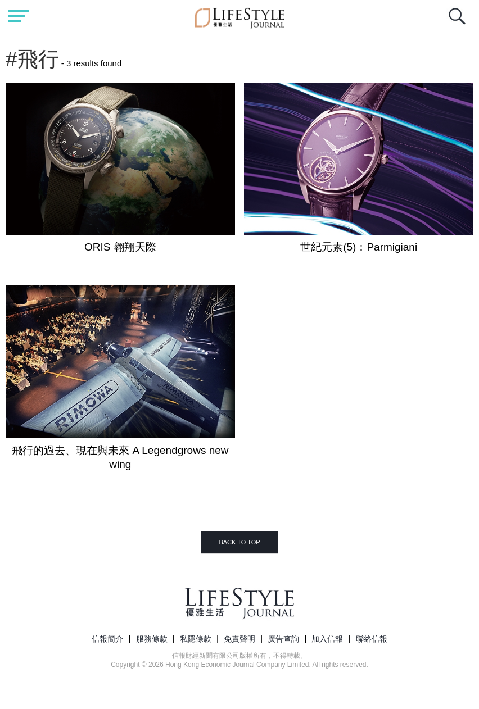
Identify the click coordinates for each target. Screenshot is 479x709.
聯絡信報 (371, 638)
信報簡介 (107, 638)
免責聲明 (239, 638)
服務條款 (152, 638)
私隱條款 (195, 638)
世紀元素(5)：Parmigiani (358, 247)
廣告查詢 (283, 638)
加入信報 (327, 638)
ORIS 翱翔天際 (120, 247)
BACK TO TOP (239, 542)
